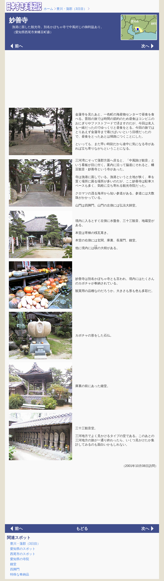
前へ (19, 46)
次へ (145, 46)
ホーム (48, 8)
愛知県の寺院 (19, 559)
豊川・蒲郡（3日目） (72, 8)
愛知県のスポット (22, 548)
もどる (82, 528)
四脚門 (15, 569)
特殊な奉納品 (19, 574)
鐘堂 (13, 564)
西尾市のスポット (22, 554)
